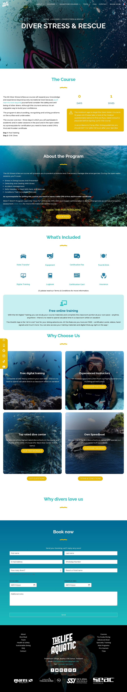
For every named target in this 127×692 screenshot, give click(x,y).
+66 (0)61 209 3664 (65, 664)
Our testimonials (32, 451)
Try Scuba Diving (103, 637)
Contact (103, 4)
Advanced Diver (104, 640)
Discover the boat (94, 448)
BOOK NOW (63, 217)
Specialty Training (104, 642)
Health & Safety (23, 642)
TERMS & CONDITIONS (90, 478)
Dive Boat (23, 637)
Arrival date (14, 581)
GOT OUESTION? (37, 478)
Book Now (115, 4)
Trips (85, 4)
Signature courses (69, 4)
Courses (51, 4)
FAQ (94, 4)
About (39, 4)
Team (23, 640)
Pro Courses (103, 648)
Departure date (70, 581)
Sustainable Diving (23, 645)
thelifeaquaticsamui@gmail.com (66, 661)
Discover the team (94, 387)
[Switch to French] (124, 4)
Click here (18, 204)
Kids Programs (103, 645)
